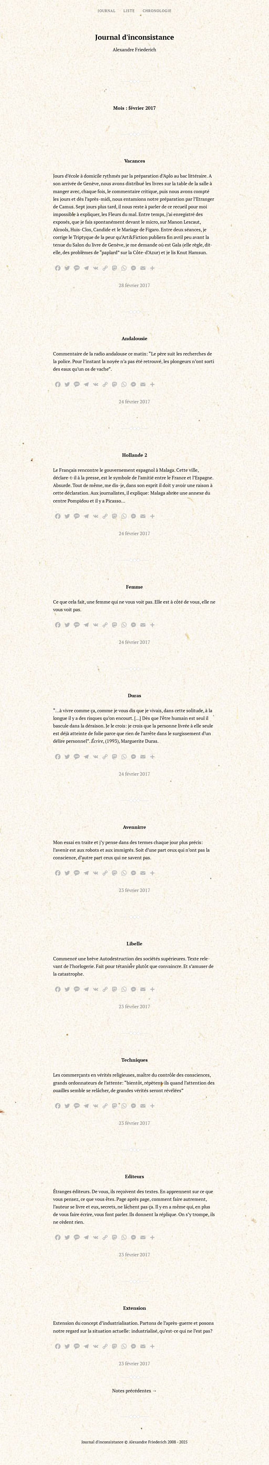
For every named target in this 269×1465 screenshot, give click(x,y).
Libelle (134, 943)
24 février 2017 (134, 401)
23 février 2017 (134, 890)
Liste (129, 10)
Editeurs (134, 1176)
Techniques (134, 1060)
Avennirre (134, 827)
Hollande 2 (134, 455)
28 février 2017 (134, 285)
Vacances (134, 161)
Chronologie (157, 10)
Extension (134, 1308)
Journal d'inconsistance (134, 37)
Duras (134, 695)
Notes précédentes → (134, 1390)
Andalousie (134, 338)
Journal (107, 10)
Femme (134, 587)
